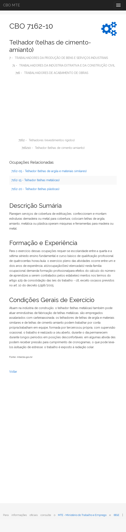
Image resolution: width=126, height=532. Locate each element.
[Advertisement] (63, 108)
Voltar (13, 371)
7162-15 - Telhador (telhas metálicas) (35, 180)
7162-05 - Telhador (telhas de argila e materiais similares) (49, 171)
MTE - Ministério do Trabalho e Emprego (82, 515)
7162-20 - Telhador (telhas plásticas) (35, 189)
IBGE (116, 515)
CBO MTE (11, 5)
